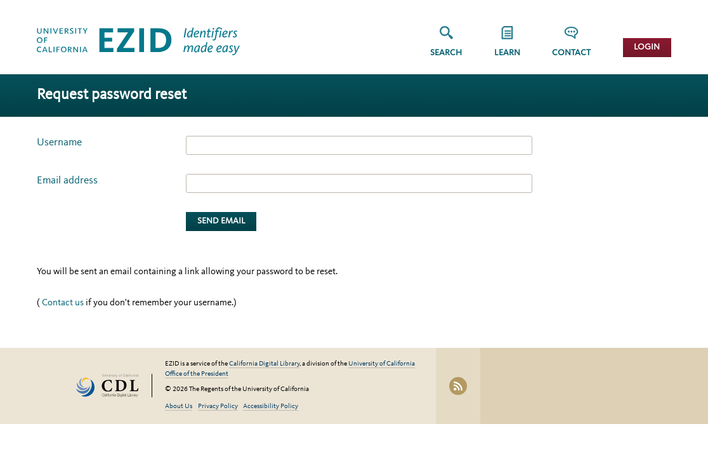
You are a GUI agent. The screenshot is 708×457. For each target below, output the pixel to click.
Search (446, 53)
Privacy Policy (218, 406)
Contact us (63, 303)
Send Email (221, 221)
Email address (67, 180)
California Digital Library (264, 364)
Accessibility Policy (270, 406)
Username (59, 142)
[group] (507, 45)
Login (647, 47)
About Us (178, 406)
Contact (571, 53)
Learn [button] (507, 53)
